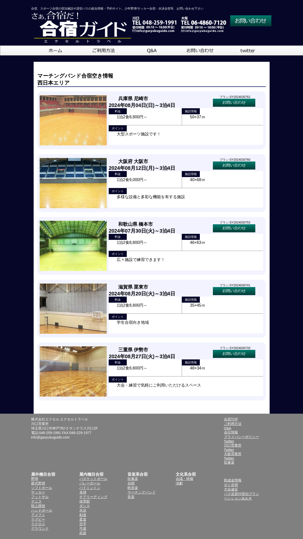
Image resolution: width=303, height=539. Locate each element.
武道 (82, 533)
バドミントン (89, 488)
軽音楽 (133, 488)
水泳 (82, 510)
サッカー (38, 492)
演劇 (179, 483)
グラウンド (40, 528)
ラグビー (38, 519)
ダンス (84, 506)
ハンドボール (41, 510)
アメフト (38, 515)
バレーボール (89, 483)
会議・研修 (184, 479)
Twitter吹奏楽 (229, 460)
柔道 (82, 519)
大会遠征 (231, 489)
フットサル (40, 497)
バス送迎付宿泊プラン (241, 494)
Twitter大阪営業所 (232, 452)
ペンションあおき (238, 498)
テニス (36, 501)
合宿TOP (231, 419)
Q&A (227, 428)
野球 (34, 479)
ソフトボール (41, 488)
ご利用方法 (232, 424)
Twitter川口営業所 (232, 443)
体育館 (84, 501)
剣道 (82, 515)
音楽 (131, 497)
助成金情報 (232, 480)
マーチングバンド (142, 492)
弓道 (82, 528)
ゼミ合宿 (231, 485)
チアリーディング (93, 497)
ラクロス (38, 524)
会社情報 (231, 432)
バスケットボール (93, 479)
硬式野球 (38, 483)
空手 (82, 524)
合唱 (131, 483)
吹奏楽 (133, 479)
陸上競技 (38, 506)
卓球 (82, 492)
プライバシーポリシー (241, 437)
